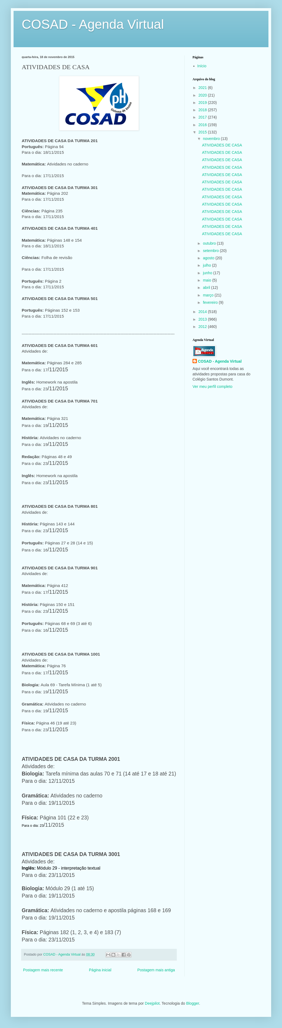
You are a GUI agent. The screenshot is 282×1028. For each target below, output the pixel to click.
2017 (203, 117)
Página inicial (100, 970)
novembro (212, 138)
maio (207, 280)
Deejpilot (152, 1003)
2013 (203, 319)
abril (207, 287)
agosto (209, 258)
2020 (203, 95)
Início (201, 66)
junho (208, 273)
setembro (211, 250)
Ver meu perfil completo (212, 386)
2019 (203, 102)
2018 (203, 110)
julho (207, 265)
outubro (210, 243)
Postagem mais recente (43, 970)
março (208, 295)
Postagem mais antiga (156, 970)
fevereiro (211, 302)
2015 (203, 132)
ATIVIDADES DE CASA (222, 145)
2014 (203, 311)
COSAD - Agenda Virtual (93, 24)
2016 (203, 125)
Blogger (192, 1003)
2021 (203, 87)
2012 (203, 326)
